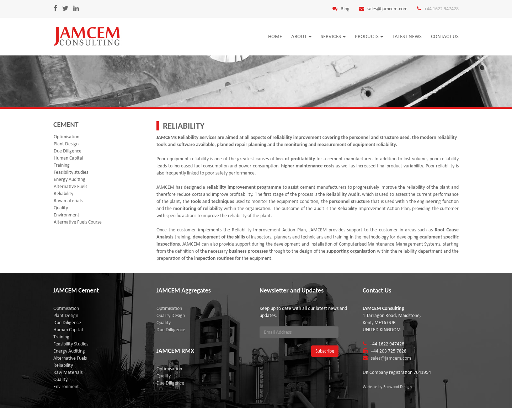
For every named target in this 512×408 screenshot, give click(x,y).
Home (275, 36)
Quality (61, 208)
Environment (66, 215)
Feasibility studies (71, 172)
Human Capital (68, 158)
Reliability (63, 193)
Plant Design (66, 144)
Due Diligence (67, 151)
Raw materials (68, 201)
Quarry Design (170, 315)
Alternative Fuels (70, 186)
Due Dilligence (170, 330)
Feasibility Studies (70, 344)
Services (333, 36)
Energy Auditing (69, 179)
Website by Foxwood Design (387, 386)
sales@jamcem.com (387, 9)
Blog (345, 9)
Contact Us (445, 36)
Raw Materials (67, 372)
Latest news (407, 36)
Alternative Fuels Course (78, 222)
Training (62, 165)
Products (369, 36)
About (301, 36)
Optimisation (66, 137)
